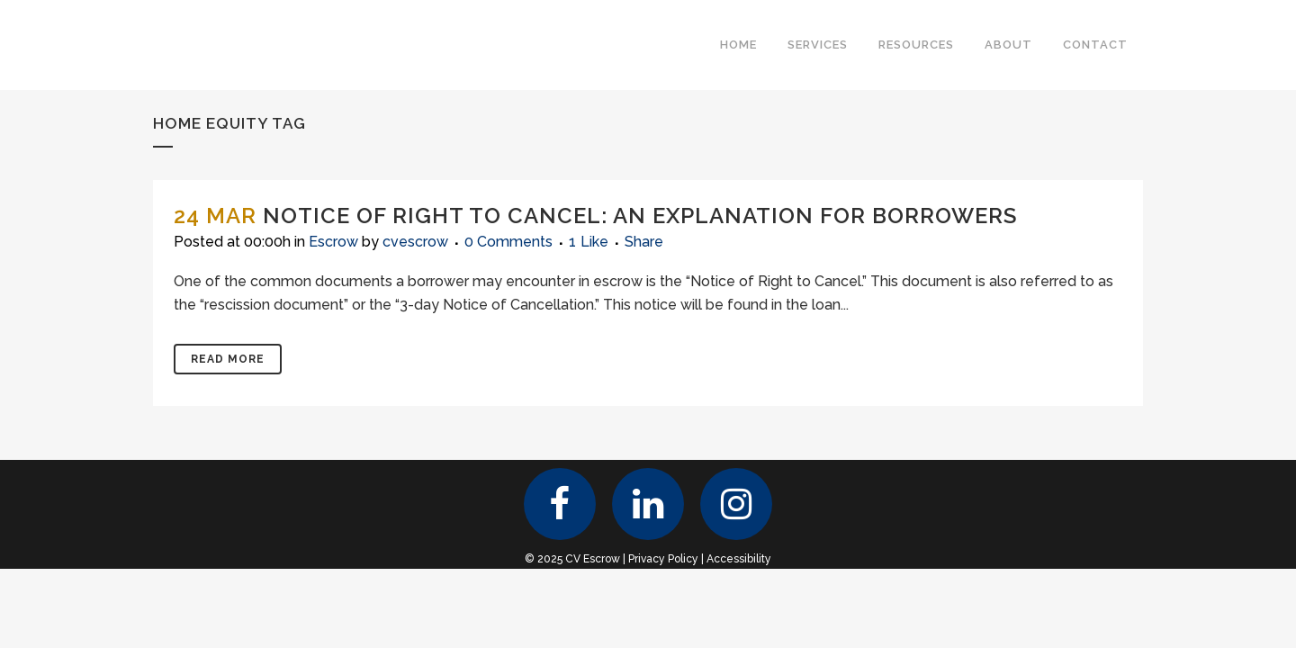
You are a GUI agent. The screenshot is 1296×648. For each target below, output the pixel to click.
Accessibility (738, 559)
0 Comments (508, 241)
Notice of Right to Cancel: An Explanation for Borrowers (640, 215)
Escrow (333, 241)
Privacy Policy (663, 559)
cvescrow (415, 241)
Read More (228, 359)
